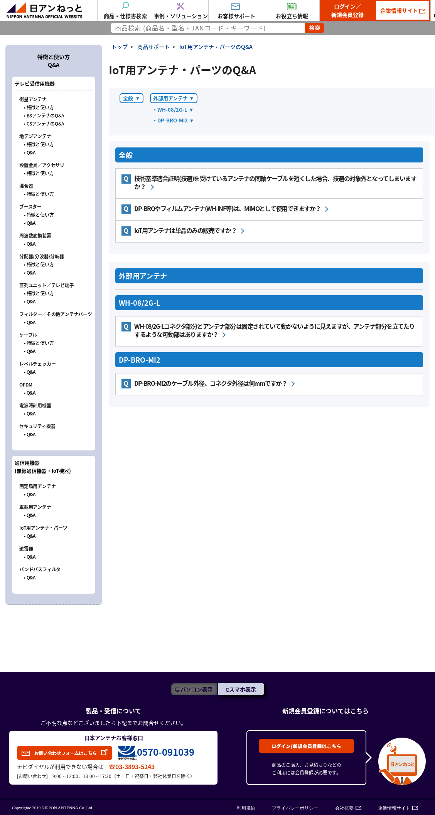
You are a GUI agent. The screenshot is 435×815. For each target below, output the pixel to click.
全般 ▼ (131, 98)
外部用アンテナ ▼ (173, 98)
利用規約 (246, 808)
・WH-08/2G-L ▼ (173, 109)
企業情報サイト (399, 10)
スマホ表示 (242, 689)
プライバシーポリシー (295, 808)
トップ (119, 46)
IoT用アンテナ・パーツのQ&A (216, 46)
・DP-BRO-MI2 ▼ (173, 120)
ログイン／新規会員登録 (347, 10)
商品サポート (153, 46)
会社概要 (344, 808)
